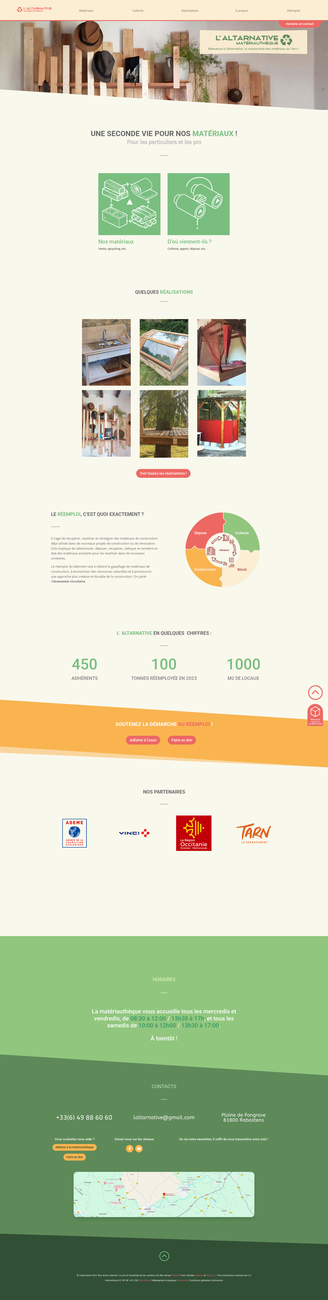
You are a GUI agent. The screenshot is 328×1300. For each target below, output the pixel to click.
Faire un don (182, 740)
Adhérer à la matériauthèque (74, 1147)
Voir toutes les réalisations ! (163, 473)
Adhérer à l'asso (143, 740)
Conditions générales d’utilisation (206, 1280)
